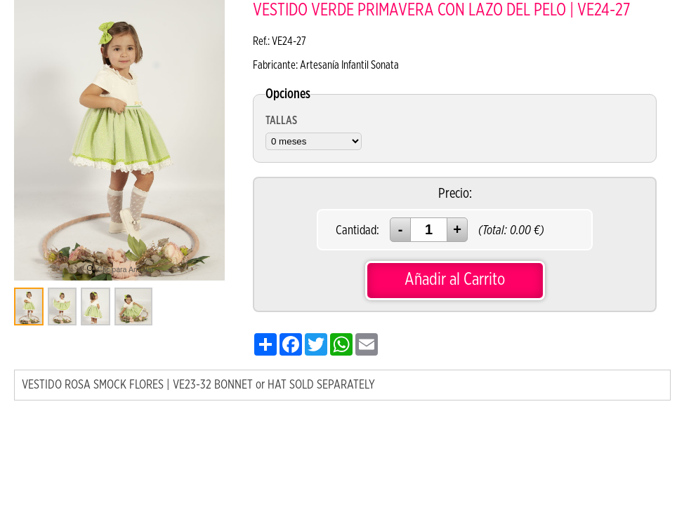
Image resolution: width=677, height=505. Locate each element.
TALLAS (281, 120)
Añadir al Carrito (455, 279)
